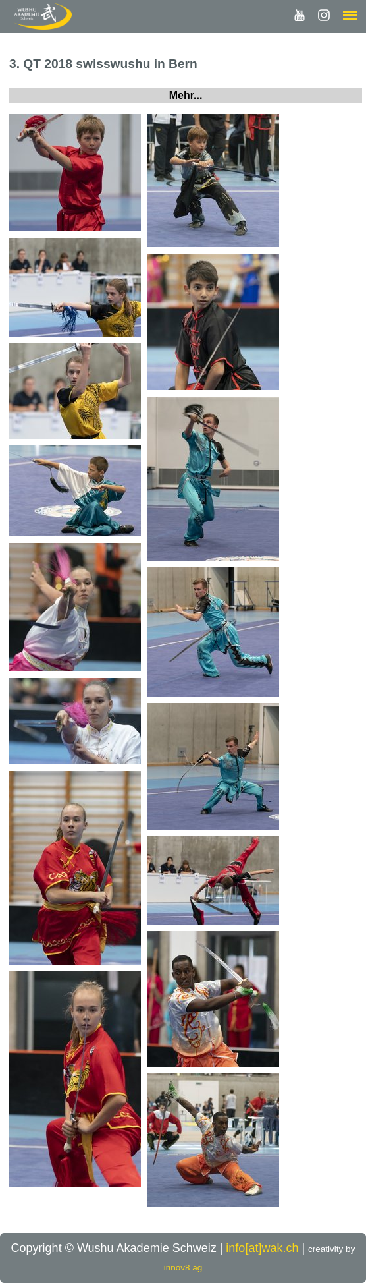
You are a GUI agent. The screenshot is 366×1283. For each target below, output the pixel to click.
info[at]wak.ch (262, 1248)
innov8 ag (183, 1267)
